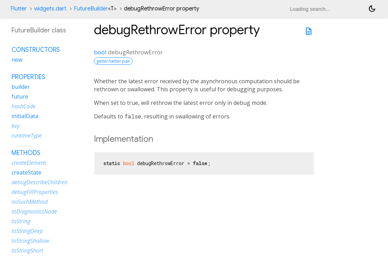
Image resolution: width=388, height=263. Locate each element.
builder (20, 87)
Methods (25, 153)
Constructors (35, 50)
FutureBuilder (95, 8)
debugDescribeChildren (39, 182)
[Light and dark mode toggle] (372, 8)
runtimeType (26, 135)
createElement (28, 163)
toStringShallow (30, 241)
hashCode (23, 106)
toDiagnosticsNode (34, 211)
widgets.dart (50, 8)
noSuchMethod (29, 202)
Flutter (18, 8)
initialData (24, 116)
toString (20, 221)
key (15, 126)
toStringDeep (27, 231)
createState (26, 172)
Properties (28, 77)
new (16, 59)
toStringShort (27, 250)
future (19, 96)
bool (100, 52)
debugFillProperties (34, 192)
